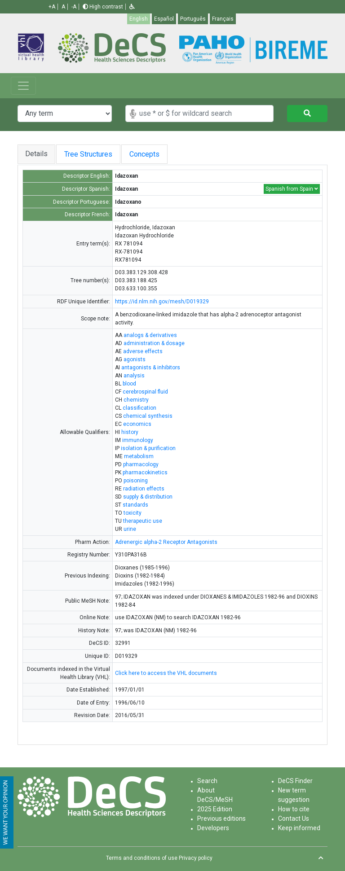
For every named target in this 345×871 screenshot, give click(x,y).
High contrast (103, 7)
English (138, 19)
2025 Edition (214, 809)
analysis (134, 375)
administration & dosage (154, 343)
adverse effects (143, 351)
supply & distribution (147, 497)
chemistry (136, 400)
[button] (132, 7)
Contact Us (293, 818)
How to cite (294, 809)
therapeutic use (142, 521)
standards (135, 505)
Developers (213, 828)
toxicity (133, 513)
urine (130, 529)
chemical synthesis (147, 416)
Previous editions (221, 818)
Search (207, 780)
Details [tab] (36, 153)
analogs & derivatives (150, 335)
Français (223, 19)
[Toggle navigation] (23, 86)
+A (52, 7)
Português (193, 19)
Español (164, 19)
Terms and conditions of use (141, 858)
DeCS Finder (295, 780)
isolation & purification (148, 448)
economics (137, 424)
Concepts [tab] (157, 154)
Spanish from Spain (291, 189)
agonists (135, 359)
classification (139, 408)
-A (73, 7)
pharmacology (141, 464)
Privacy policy (195, 858)
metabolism (139, 456)
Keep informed (299, 828)
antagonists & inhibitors (150, 367)
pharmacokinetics (145, 472)
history (129, 432)
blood (129, 384)
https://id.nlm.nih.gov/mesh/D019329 (162, 301)
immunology (137, 440)
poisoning (136, 480)
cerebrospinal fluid (145, 392)
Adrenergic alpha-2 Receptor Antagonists (166, 542)
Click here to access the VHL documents (166, 673)
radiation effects (143, 489)
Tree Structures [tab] (92, 154)
